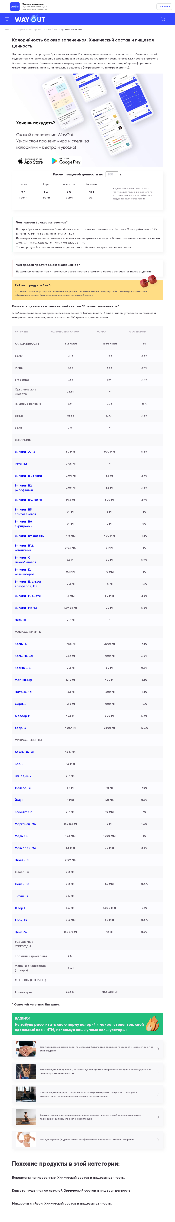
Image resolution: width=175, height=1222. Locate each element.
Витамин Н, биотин (28, 596)
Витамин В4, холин (28, 500)
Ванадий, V (23, 776)
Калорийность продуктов (28, 29)
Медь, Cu (21, 836)
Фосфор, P (22, 716)
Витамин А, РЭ (25, 451)
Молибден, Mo (25, 848)
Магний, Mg (23, 680)
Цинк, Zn (21, 932)
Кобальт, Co (23, 812)
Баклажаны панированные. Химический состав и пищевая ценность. (68, 1177)
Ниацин (20, 620)
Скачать (164, 6)
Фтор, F (20, 908)
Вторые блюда (50, 29)
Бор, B (19, 764)
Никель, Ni (22, 860)
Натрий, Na (23, 692)
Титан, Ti (21, 896)
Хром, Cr (21, 920)
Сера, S (20, 704)
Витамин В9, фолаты (29, 536)
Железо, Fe (23, 788)
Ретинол (21, 463)
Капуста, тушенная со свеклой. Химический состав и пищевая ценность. (72, 1190)
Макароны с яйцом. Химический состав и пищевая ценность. (62, 1203)
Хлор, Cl (21, 728)
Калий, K (21, 644)
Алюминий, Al (24, 752)
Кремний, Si (23, 668)
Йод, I (19, 800)
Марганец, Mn (25, 824)
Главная (9, 29)
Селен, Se (22, 884)
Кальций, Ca (24, 656)
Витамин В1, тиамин (29, 476)
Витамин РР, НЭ (26, 608)
